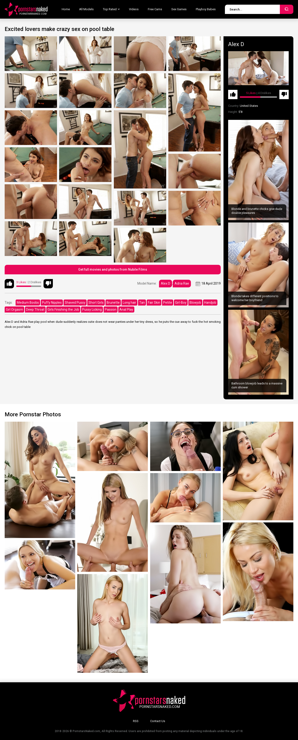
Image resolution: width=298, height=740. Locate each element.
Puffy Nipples (52, 302)
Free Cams (155, 9)
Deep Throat (35, 309)
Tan (142, 302)
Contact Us (157, 721)
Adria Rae (182, 283)
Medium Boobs (28, 302)
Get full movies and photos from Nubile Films (112, 269)
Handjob (210, 302)
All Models (86, 9)
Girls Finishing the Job (63, 309)
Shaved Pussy (75, 302)
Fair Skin (154, 302)
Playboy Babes (206, 9)
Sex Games (178, 9)
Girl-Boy (180, 302)
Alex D (165, 283)
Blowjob (195, 302)
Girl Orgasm (14, 309)
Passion (110, 309)
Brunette (113, 302)
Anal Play (126, 309)
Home (66, 9)
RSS (136, 721)
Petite (167, 302)
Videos (134, 9)
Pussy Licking (92, 309)
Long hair (129, 302)
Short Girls (96, 302)
